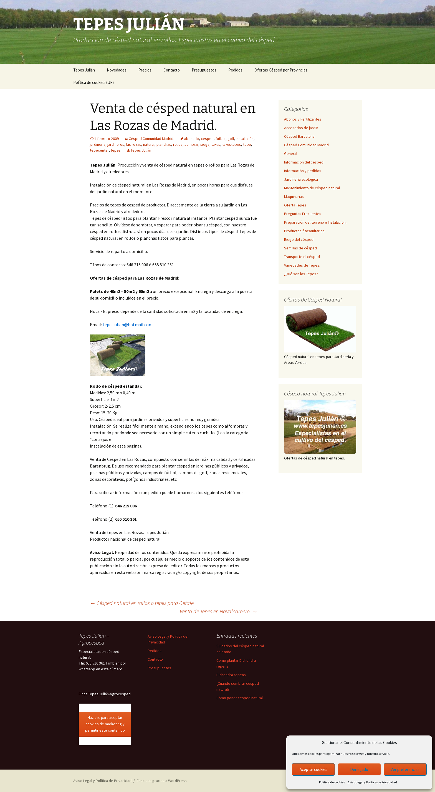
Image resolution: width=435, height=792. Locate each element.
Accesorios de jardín (301, 127)
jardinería (97, 144)
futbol (221, 138)
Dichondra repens (231, 674)
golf (230, 138)
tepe (247, 144)
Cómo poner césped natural (239, 697)
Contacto (171, 70)
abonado (191, 138)
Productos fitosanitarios (304, 230)
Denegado (359, 769)
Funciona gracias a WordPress (162, 780)
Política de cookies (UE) (93, 82)
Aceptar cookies (313, 769)
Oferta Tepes (295, 205)
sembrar (191, 144)
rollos (178, 144)
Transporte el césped (302, 256)
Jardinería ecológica (301, 179)
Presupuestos (204, 70)
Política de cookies (332, 782)
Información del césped (303, 162)
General (290, 153)
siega (204, 144)
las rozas (133, 144)
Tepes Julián (84, 70)
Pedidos (235, 70)
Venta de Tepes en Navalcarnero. (218, 611)
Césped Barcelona (299, 136)
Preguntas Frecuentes (302, 213)
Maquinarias (294, 196)
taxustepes (231, 144)
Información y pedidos (302, 170)
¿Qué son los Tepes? (301, 273)
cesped (207, 138)
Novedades (117, 70)
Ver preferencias (405, 769)
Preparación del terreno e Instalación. (315, 222)
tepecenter (99, 150)
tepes (116, 150)
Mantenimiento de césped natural (312, 187)
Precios (144, 70)
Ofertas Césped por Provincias (280, 70)
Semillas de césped (300, 248)
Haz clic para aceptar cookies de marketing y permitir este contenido (105, 724)
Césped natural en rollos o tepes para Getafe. (142, 602)
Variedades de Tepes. (302, 265)
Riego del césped (298, 239)
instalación (245, 138)
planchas (163, 144)
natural (149, 144)
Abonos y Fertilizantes (302, 119)
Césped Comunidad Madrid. (151, 138)
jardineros (115, 144)
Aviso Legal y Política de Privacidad (372, 782)
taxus (215, 144)
